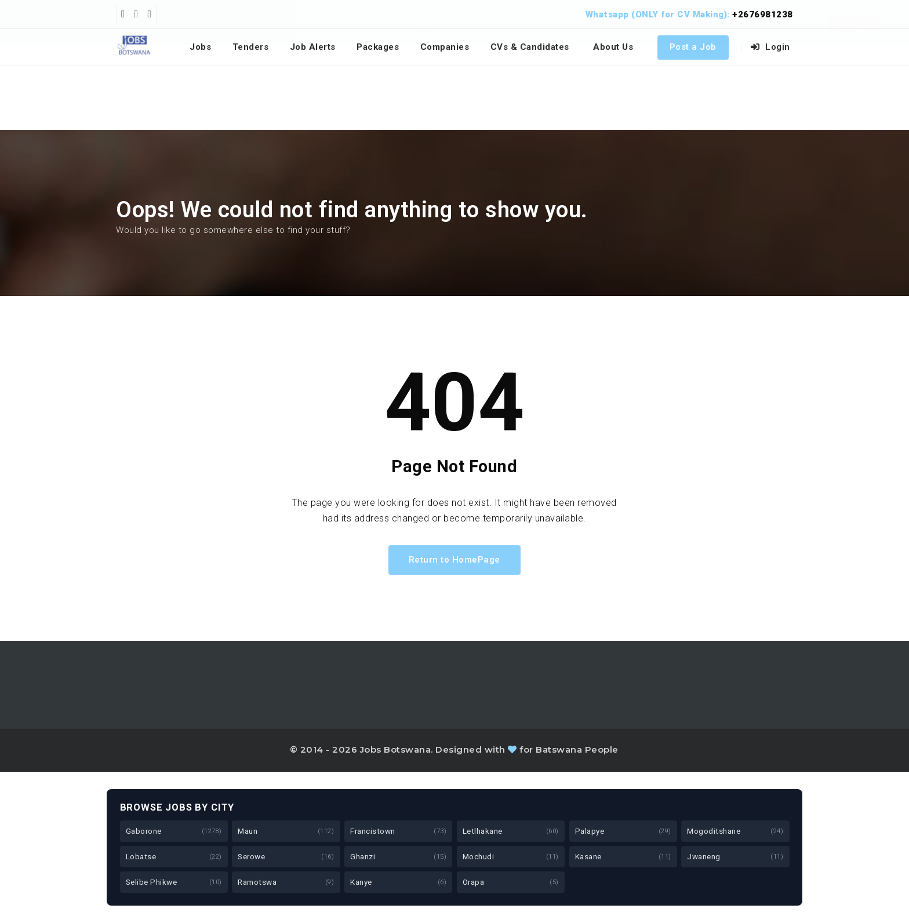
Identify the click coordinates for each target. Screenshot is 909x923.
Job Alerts (313, 47)
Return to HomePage (454, 559)
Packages (378, 47)
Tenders (250, 47)
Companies (445, 47)
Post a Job (693, 47)
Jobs (200, 47)
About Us (613, 47)
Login (770, 47)
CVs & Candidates (529, 47)
